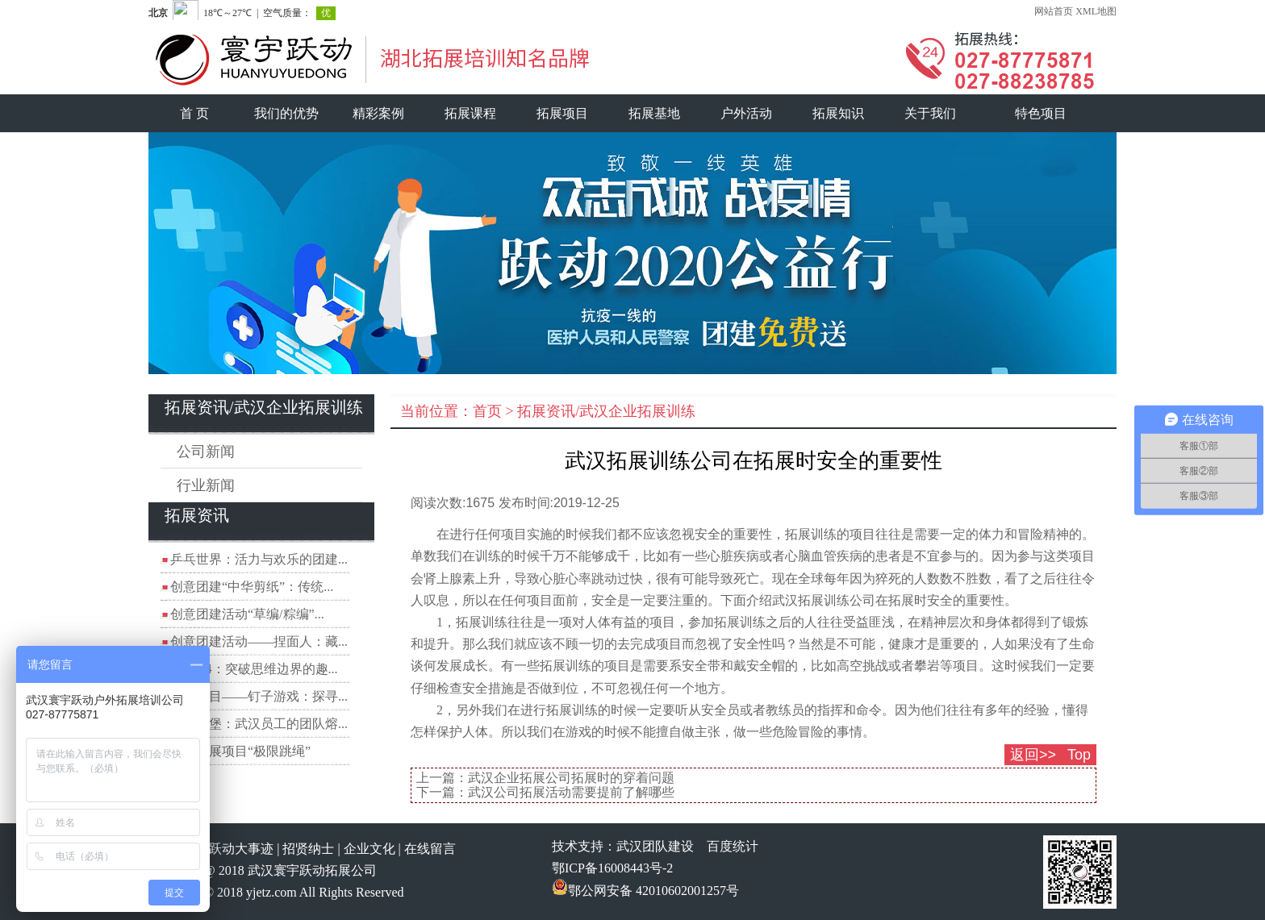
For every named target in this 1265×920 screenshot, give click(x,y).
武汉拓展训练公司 (823, 600)
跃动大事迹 (241, 848)
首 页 (194, 113)
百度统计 (732, 846)
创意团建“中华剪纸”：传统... (251, 586)
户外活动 (746, 113)
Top (1079, 755)
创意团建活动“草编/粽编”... (247, 614)
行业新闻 (206, 485)
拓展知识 (838, 113)
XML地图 (1096, 11)
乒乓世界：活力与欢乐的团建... (259, 559)
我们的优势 (286, 113)
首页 (487, 411)
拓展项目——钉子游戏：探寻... (259, 696)
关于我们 (930, 113)
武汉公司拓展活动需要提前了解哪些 (571, 792)
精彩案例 (378, 113)
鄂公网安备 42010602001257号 (645, 890)
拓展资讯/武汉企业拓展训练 (606, 411)
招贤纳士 (308, 848)
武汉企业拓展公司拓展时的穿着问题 (571, 778)
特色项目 (1041, 113)
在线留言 (430, 848)
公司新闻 (206, 451)
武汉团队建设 (655, 846)
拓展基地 (654, 113)
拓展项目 (562, 113)
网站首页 (1053, 11)
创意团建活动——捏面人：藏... (259, 641)
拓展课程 (470, 113)
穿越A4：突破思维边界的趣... (254, 669)
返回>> (1033, 755)
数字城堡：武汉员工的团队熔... (259, 724)
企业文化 (369, 848)
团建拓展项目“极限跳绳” (240, 751)
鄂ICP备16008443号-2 (612, 868)
